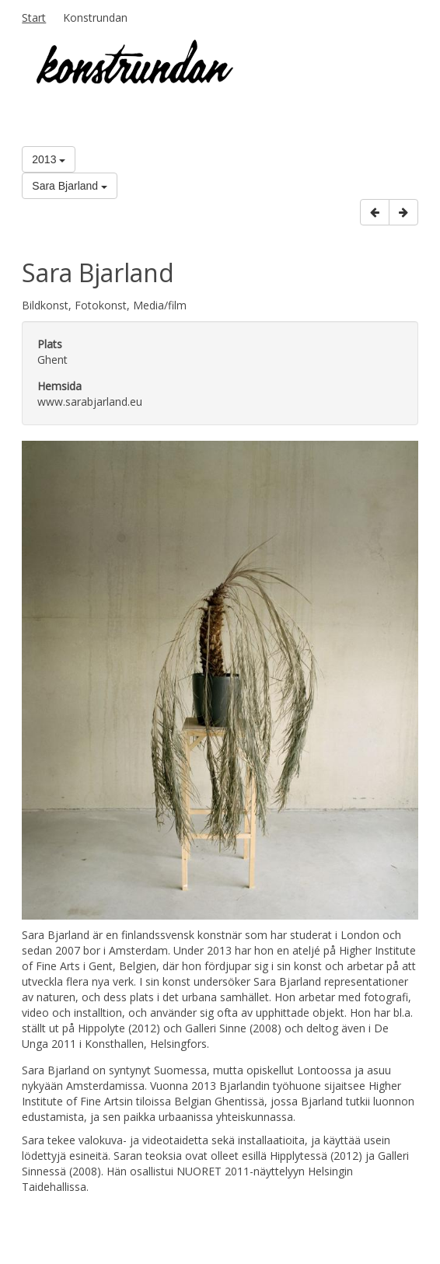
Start (34, 17)
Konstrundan (95, 17)
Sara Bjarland (69, 186)
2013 (48, 159)
